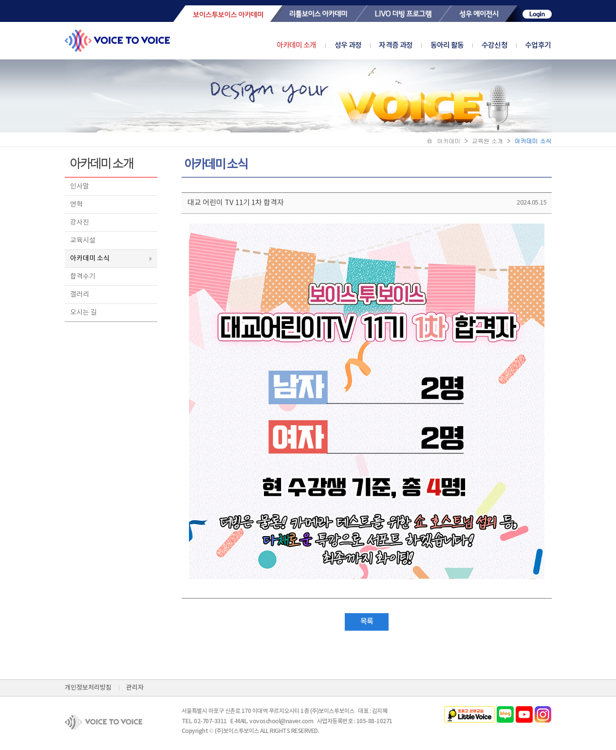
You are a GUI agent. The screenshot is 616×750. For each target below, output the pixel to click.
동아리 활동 (456, 45)
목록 (366, 622)
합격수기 (82, 277)
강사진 (79, 222)
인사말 (79, 186)
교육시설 (82, 240)
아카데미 (449, 140)
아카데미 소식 (90, 258)
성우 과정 (357, 45)
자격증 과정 (404, 45)
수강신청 (503, 45)
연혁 (76, 204)
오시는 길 (83, 313)
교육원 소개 (487, 140)
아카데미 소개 (297, 45)
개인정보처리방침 (88, 688)
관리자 (135, 688)
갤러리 (79, 295)
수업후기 (538, 45)
